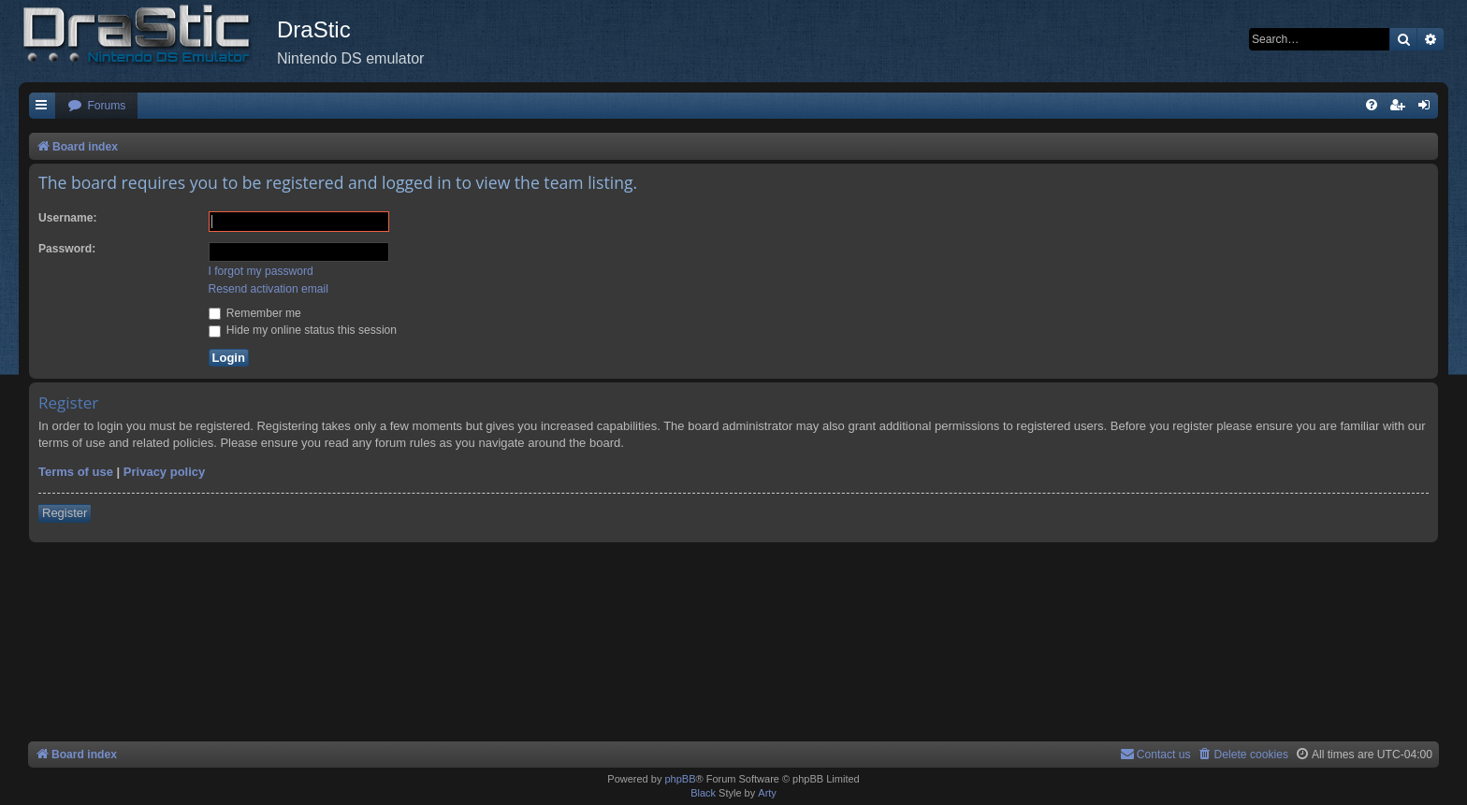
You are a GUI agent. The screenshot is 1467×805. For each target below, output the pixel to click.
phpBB (679, 778)
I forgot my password (261, 271)
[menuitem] (96, 106)
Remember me (255, 313)
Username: (67, 217)
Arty (767, 792)
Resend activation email (268, 288)
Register (64, 513)
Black (703, 792)
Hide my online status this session (303, 330)
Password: (66, 248)
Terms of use (75, 472)
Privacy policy (164, 472)
